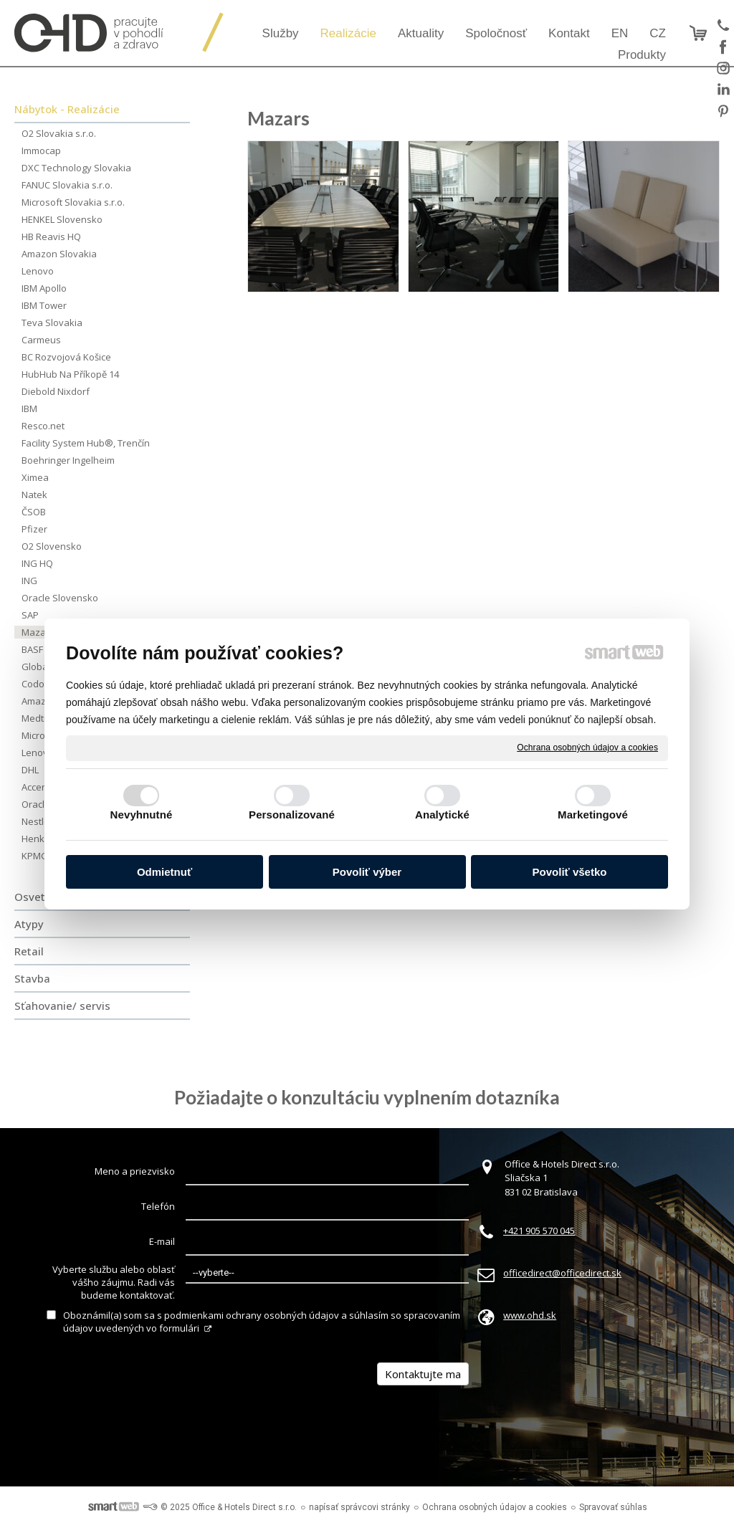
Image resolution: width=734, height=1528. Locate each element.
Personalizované (292, 814)
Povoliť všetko (570, 872)
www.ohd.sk (529, 1315)
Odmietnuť (164, 872)
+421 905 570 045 (539, 1230)
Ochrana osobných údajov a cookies (587, 747)
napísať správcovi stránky (359, 1507)
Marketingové (593, 814)
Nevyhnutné (141, 814)
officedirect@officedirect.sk (562, 1272)
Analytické (442, 814)
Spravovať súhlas (613, 1507)
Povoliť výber (367, 872)
